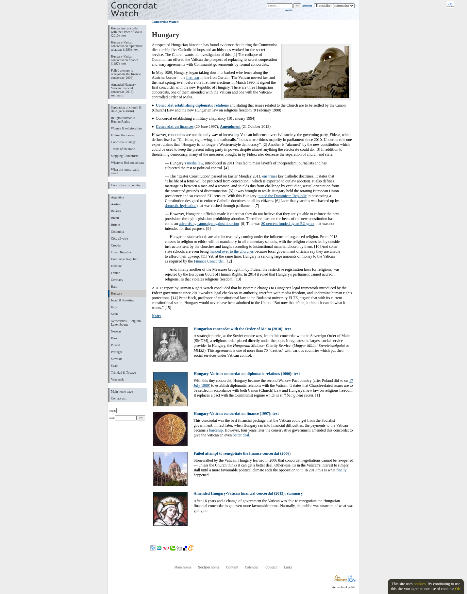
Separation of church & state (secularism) (126, 109)
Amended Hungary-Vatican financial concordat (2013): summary (124, 90)
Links (288, 567)
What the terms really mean (125, 171)
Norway (116, 331)
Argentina (117, 197)
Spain (115, 365)
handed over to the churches (231, 251)
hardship (216, 430)
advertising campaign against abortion (209, 223)
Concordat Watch (165, 22)
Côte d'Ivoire (119, 238)
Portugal (116, 352)
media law (195, 163)
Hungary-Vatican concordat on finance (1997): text (125, 60)
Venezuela (118, 379)
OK (457, 588)
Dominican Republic (124, 259)
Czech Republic (121, 252)
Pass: (123, 417)
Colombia (117, 231)
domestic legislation (180, 205)
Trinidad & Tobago (123, 372)
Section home (208, 567)
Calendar (252, 567)
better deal (241, 435)
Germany (117, 279)
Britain (115, 225)
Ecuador (116, 266)
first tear (192, 77)
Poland (115, 345)
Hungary (117, 293)
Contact (271, 567)
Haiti (114, 286)
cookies (420, 584)
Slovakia (117, 359)
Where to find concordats (127, 162)
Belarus (116, 211)
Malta (115, 314)
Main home (183, 567)
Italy (114, 307)
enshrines (270, 176)
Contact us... (119, 398)
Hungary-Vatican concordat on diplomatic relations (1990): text (127, 46)
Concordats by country (126, 185)
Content (232, 567)
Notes (156, 316)
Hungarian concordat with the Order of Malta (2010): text (126, 31)
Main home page (122, 391)
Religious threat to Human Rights (123, 119)
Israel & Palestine (122, 300)
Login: (124, 410)
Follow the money (123, 135)
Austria (116, 204)
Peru (114, 338)
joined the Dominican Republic (282, 196)
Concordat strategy (123, 142)
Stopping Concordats (125, 156)
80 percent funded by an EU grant (288, 223)
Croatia (116, 245)
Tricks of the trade (123, 149)
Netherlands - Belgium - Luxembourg (127, 322)
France (115, 273)
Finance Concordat (209, 261)
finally (341, 470)
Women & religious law (126, 128)
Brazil (115, 218)
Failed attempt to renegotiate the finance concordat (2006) (126, 74)
